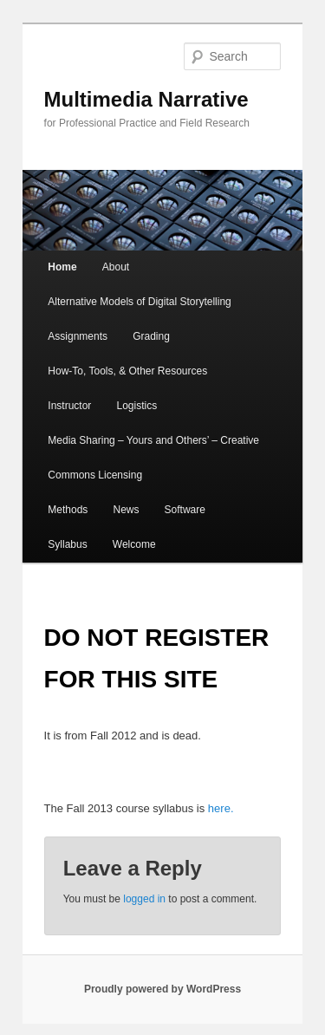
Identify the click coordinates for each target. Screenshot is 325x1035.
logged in (144, 899)
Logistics (136, 406)
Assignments (77, 336)
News (126, 510)
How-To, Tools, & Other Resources (127, 371)
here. (219, 808)
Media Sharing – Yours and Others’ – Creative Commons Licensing (153, 457)
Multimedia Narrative (146, 99)
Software (185, 510)
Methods (68, 510)
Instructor (69, 406)
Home (62, 267)
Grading (151, 336)
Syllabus (67, 544)
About (115, 267)
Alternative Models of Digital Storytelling (139, 302)
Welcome (134, 544)
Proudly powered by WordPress (162, 989)
